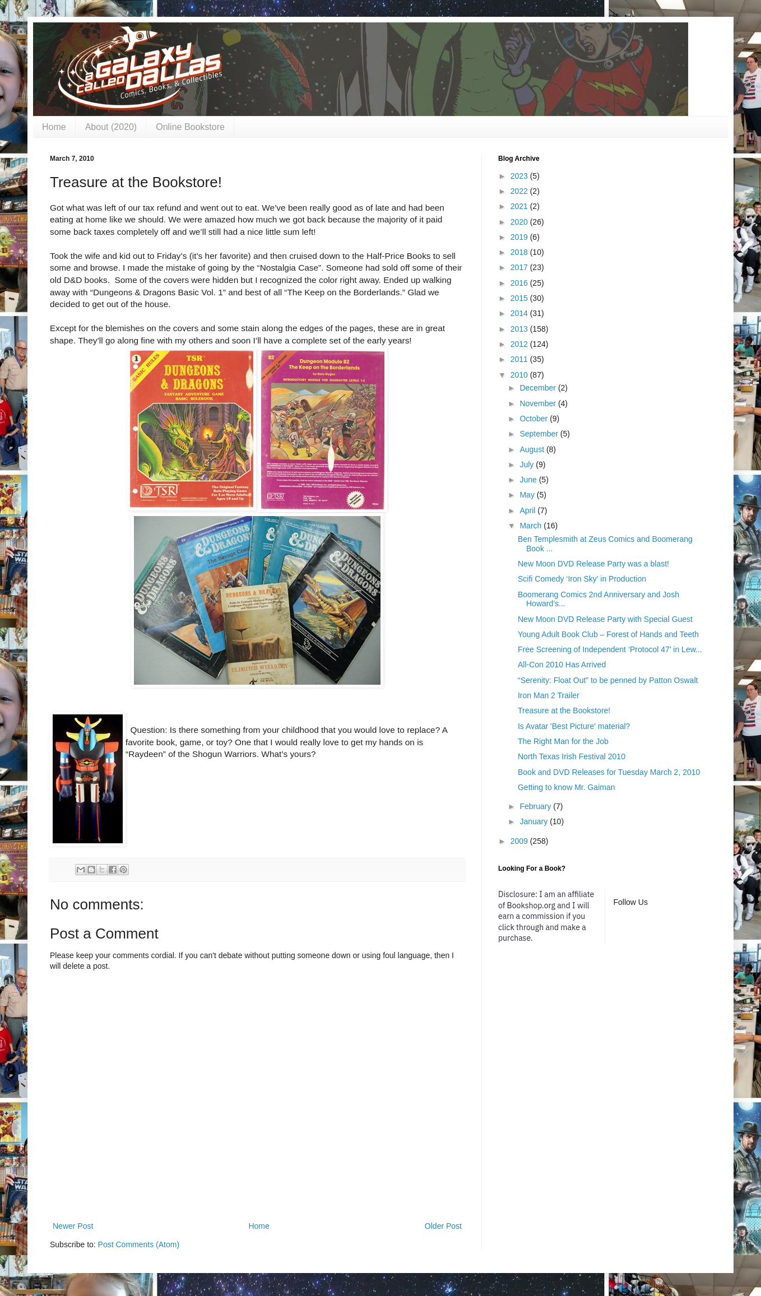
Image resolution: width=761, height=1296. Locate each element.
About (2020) (111, 127)
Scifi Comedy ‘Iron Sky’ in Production (582, 578)
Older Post (443, 1225)
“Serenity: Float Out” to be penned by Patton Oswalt (608, 680)
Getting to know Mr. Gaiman (566, 787)
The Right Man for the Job (563, 741)
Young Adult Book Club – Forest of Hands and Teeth (608, 634)
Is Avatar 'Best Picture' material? (574, 726)
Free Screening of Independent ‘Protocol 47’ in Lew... (610, 649)
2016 (520, 282)
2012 (520, 344)
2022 (520, 191)
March (531, 525)
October (534, 418)
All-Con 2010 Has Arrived (562, 664)
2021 (520, 206)
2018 (520, 252)
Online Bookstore (190, 127)
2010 (520, 374)
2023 (520, 175)
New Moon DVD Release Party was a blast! (593, 563)
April (528, 510)
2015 (520, 298)
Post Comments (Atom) (138, 1244)
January (534, 821)
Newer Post (73, 1225)
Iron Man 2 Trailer (548, 695)
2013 (520, 328)
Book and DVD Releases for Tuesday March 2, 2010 (609, 772)
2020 (520, 221)
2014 (520, 313)
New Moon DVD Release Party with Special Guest (605, 619)
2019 (520, 237)
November (538, 403)
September (539, 433)
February (536, 806)
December (538, 387)
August (532, 449)
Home (54, 127)
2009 (520, 841)
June (529, 479)
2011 (520, 359)
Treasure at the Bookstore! (564, 710)
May (527, 494)
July (527, 464)
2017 (520, 267)
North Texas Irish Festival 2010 (571, 756)
